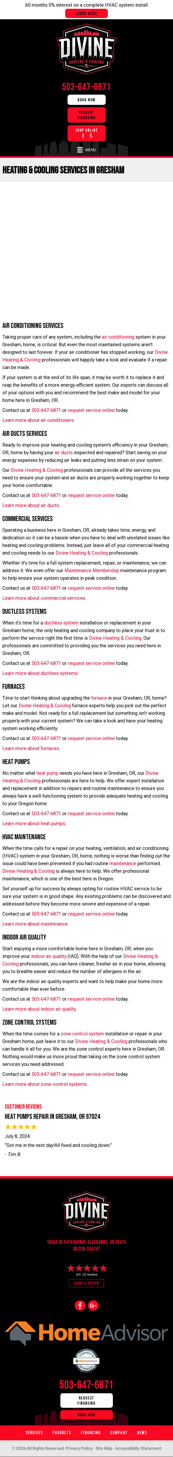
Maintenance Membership (91, 570)
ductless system (61, 623)
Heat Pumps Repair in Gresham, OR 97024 (52, 1116)
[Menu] (86, 150)
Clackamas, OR (101, 1242)
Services (34, 1433)
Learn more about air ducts (30, 505)
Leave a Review (86, 1283)
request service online (91, 410)
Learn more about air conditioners (38, 420)
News (142, 1433)
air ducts (64, 452)
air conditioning (118, 337)
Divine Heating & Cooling (37, 470)
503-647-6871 (46, 410)
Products (61, 1433)
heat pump (47, 773)
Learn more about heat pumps (33, 823)
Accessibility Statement (138, 1448)
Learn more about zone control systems (44, 1084)
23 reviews (90, 1274)
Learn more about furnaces (30, 748)
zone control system (82, 1034)
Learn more (86, 13)
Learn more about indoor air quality (39, 1009)
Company (118, 1433)
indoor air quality (48, 956)
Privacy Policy (79, 1448)
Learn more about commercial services (43, 598)
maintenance (123, 863)
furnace (99, 698)
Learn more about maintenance (35, 924)
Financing (91, 1433)
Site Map (103, 1448)
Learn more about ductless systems (40, 673)
